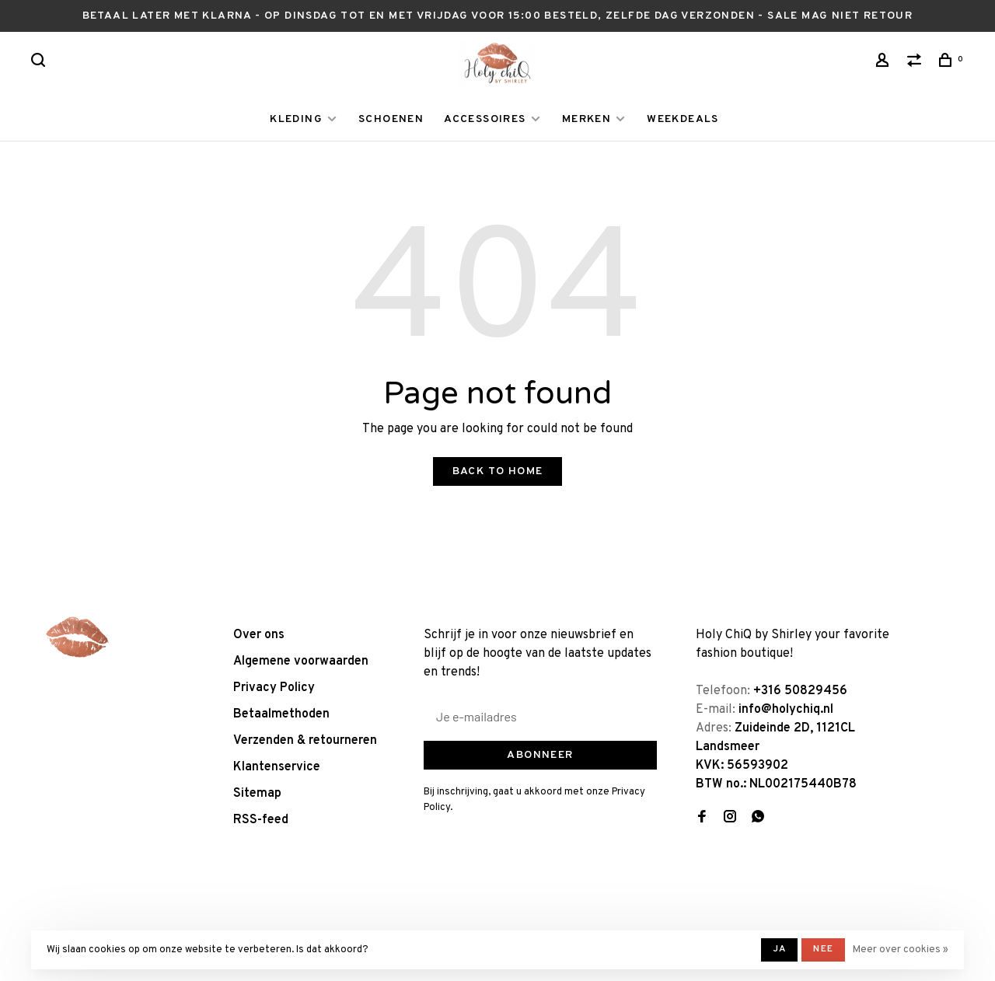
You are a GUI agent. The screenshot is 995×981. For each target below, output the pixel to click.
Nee (823, 949)
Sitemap (257, 793)
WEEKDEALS (683, 119)
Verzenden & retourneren (305, 741)
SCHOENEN (391, 119)
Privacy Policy (274, 688)
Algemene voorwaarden (300, 661)
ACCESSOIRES (484, 119)
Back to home (497, 471)
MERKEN (586, 119)
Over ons (259, 635)
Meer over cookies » (900, 950)
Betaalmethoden (281, 714)
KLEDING (296, 119)
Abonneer (540, 755)
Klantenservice (276, 767)
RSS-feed (260, 820)
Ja (779, 949)
